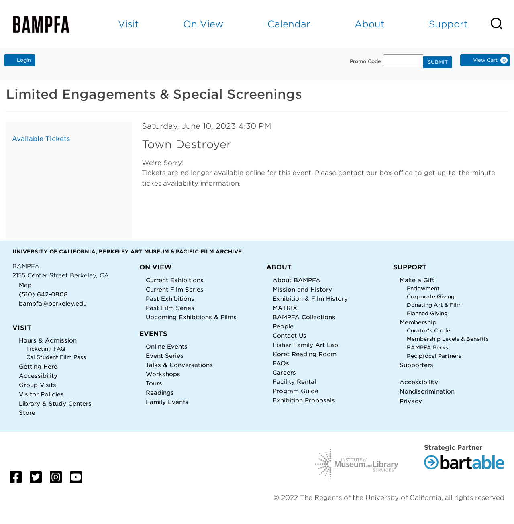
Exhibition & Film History (310, 298)
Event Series (165, 355)
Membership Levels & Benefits (448, 339)
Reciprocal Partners (434, 356)
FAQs (281, 363)
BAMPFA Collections (304, 317)
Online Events (167, 346)
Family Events (167, 401)
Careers (284, 372)
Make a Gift (417, 280)
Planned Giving (427, 313)
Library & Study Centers (55, 403)
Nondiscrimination (427, 391)
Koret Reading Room (305, 354)
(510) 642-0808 (43, 294)
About (370, 23)
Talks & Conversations (179, 364)
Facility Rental (294, 381)
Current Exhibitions (175, 280)
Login (19, 60)
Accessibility (38, 375)
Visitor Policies (41, 394)
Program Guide (295, 390)
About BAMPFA (296, 280)
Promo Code (365, 61)
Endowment (423, 288)
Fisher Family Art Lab (305, 344)
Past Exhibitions (170, 298)
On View (203, 23)
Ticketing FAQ (45, 349)
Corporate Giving (431, 297)
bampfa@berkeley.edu (53, 303)
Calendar (288, 23)
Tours (154, 383)
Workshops (163, 374)
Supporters (416, 364)
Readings (160, 392)
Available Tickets (41, 139)
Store (27, 412)
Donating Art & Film (434, 305)
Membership (418, 322)
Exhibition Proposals (304, 400)
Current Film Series (175, 289)
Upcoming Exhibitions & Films (191, 317)
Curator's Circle (428, 331)
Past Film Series (170, 307)
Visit (128, 23)
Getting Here (38, 366)
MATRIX (285, 307)
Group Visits (37, 384)
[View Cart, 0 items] (485, 60)
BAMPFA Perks (427, 348)
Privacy (411, 401)
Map (25, 284)
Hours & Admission (48, 340)
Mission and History (302, 289)
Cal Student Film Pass (56, 357)
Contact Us (289, 335)
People (283, 326)
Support (448, 23)
